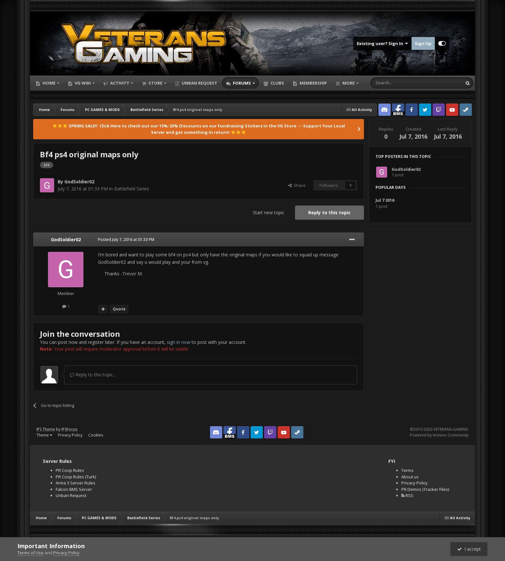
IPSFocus (69, 429)
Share (297, 185)
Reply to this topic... (93, 375)
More (348, 83)
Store (155, 83)
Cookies (95, 435)
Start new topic (268, 212)
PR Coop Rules (70, 470)
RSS (407, 495)
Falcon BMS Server (74, 489)
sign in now (178, 342)
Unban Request (199, 83)
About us (410, 477)
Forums (242, 83)
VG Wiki (83, 83)
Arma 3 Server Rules (75, 483)
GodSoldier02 (79, 182)
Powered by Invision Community (439, 435)
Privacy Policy (70, 435)
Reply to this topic (329, 212)
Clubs (277, 83)
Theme (44, 435)
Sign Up (423, 43)
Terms (407, 470)
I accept (469, 549)
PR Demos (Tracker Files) (425, 489)
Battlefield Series (131, 189)
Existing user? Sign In (382, 43)
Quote (119, 309)
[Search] (400, 83)
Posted (126, 239)
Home (49, 83)
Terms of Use (30, 553)
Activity (119, 83)
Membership (313, 83)
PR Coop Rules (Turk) (76, 477)
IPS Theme (45, 429)
